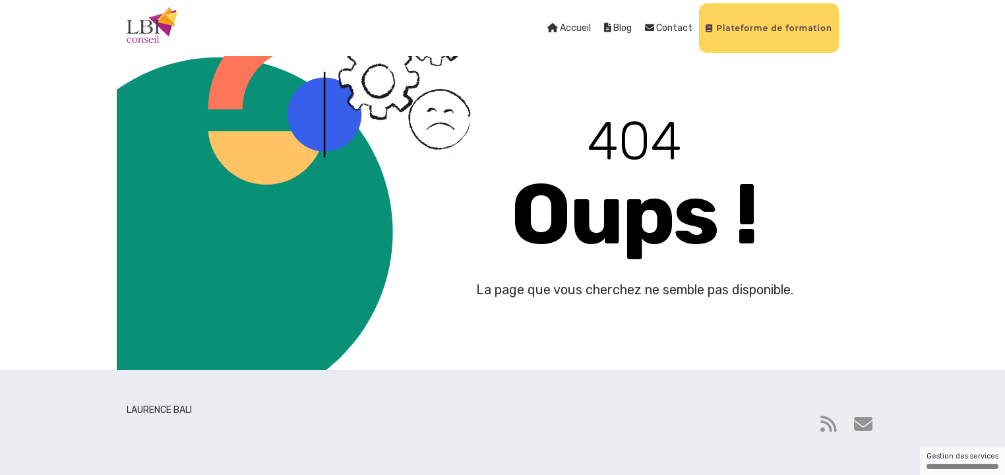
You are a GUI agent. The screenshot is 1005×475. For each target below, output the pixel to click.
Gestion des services (962, 460)
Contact (668, 28)
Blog (618, 28)
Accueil (569, 28)
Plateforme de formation (769, 28)
